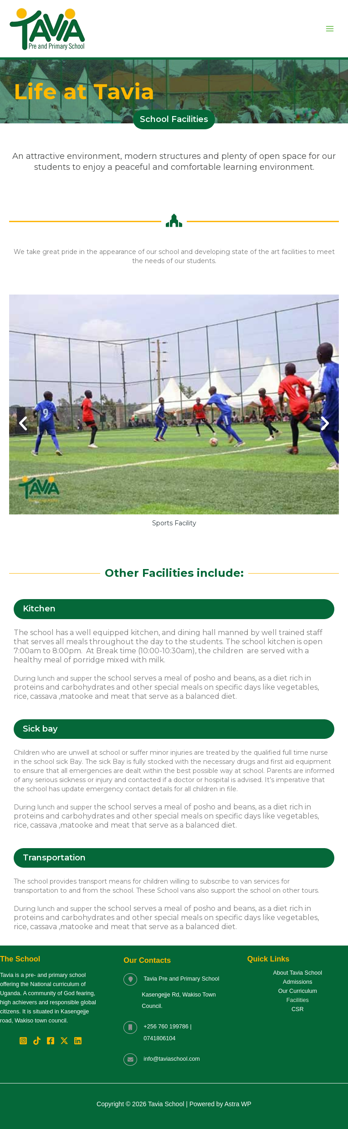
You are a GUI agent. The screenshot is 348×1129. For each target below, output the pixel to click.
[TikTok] (37, 1041)
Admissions (297, 982)
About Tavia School (297, 973)
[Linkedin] (78, 1041)
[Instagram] (23, 1041)
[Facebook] (50, 1041)
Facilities (298, 1000)
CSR (298, 1009)
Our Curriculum (297, 991)
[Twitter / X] (64, 1041)
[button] (23, 423)
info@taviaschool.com (171, 1059)
